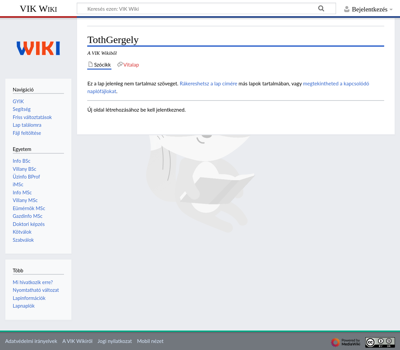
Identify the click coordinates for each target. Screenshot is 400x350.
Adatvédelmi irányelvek (31, 341)
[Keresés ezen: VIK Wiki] (206, 8)
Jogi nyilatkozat (115, 341)
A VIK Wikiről (77, 341)
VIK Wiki (38, 8)
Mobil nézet (150, 341)
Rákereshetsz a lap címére (208, 83)
